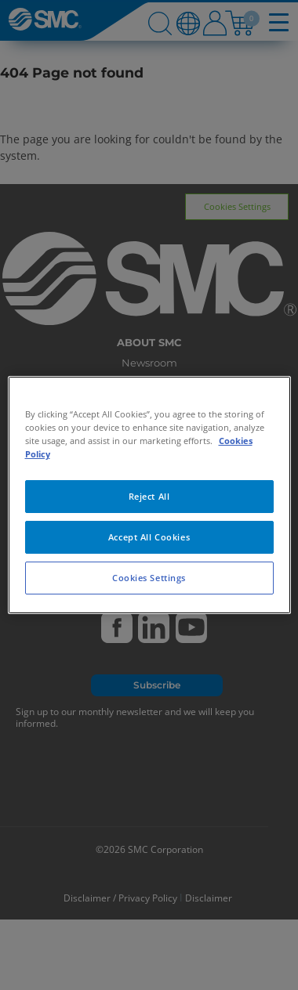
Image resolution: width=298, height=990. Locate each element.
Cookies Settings (149, 578)
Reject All (149, 496)
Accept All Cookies (149, 537)
